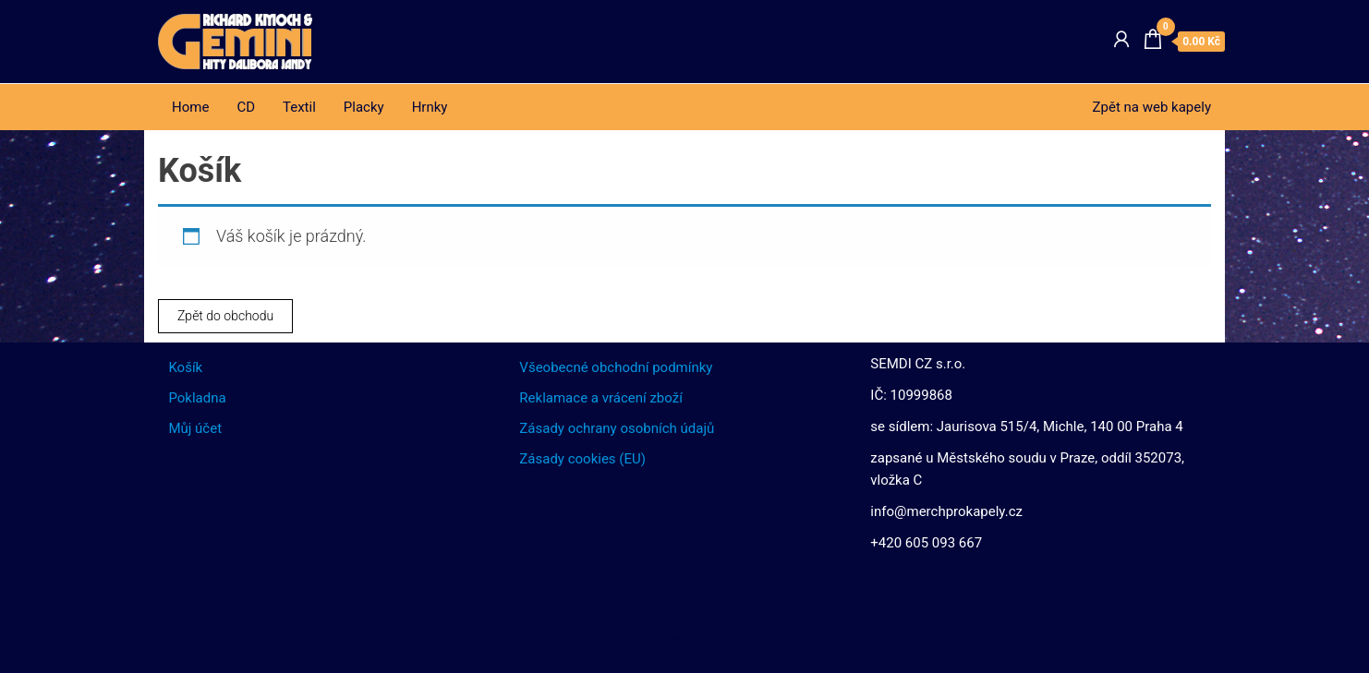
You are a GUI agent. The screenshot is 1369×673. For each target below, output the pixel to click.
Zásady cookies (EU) (582, 459)
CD (245, 107)
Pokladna (196, 398)
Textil (299, 107)
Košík (185, 367)
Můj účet (195, 428)
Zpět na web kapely (1152, 107)
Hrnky (430, 107)
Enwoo (665, 640)
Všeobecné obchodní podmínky (615, 367)
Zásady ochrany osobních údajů (616, 428)
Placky (364, 107)
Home (190, 107)
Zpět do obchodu (225, 315)
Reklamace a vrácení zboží (601, 398)
